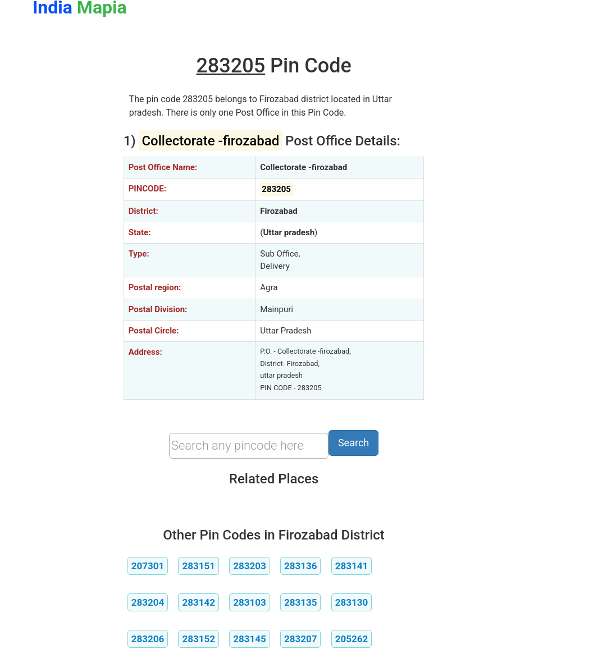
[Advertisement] (70, 212)
